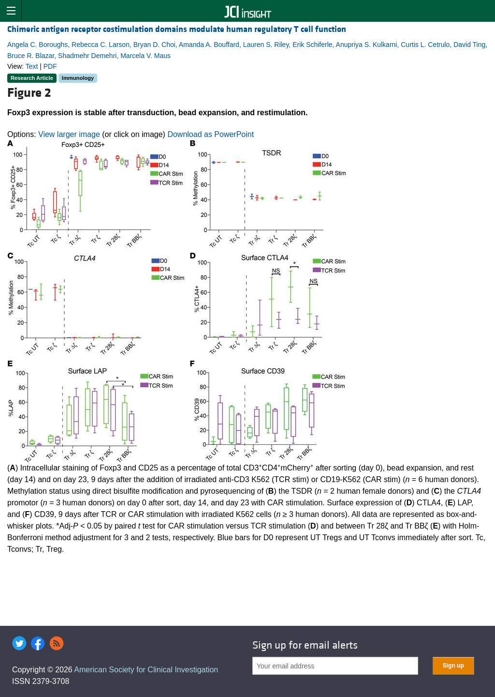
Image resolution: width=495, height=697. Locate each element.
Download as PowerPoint (210, 134)
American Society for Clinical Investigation (146, 670)
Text (32, 66)
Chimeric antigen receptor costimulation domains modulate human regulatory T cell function (176, 29)
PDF (50, 66)
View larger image (69, 134)
